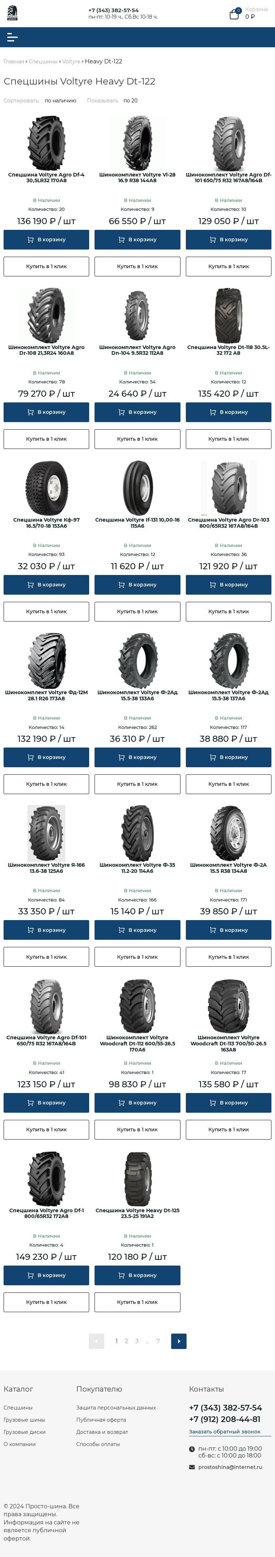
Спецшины (18, 1407)
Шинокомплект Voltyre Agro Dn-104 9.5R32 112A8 (137, 350)
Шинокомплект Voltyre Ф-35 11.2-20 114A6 (137, 868)
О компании (20, 1444)
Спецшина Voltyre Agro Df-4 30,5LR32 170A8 (46, 178)
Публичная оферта (101, 1420)
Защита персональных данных (116, 1407)
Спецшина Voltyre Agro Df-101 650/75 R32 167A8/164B (46, 1041)
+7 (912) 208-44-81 (224, 1419)
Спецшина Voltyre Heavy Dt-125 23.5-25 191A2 (137, 1214)
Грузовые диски (25, 1432)
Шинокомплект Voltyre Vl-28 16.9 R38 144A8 (137, 178)
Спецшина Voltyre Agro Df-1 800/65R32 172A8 (46, 1214)
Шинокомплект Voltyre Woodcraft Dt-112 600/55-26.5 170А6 (137, 1044)
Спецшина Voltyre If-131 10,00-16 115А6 (137, 523)
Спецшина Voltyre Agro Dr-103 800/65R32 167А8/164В (228, 523)
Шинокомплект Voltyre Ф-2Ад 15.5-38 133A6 (137, 696)
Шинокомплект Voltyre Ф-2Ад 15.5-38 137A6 (228, 696)
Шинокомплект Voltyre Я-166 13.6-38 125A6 (46, 868)
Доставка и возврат (102, 1432)
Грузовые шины (24, 1420)
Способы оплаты (98, 1444)
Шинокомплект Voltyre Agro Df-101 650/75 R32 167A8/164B (228, 178)
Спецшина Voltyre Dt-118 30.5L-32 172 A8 (228, 350)
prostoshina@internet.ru (230, 1467)
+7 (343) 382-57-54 (113, 10)
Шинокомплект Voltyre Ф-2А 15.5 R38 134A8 (228, 868)
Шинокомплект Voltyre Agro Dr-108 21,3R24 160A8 (46, 350)
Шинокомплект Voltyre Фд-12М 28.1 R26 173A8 (46, 696)
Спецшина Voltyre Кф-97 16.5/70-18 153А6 (46, 523)
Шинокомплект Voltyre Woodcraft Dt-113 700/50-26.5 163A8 (228, 1044)
